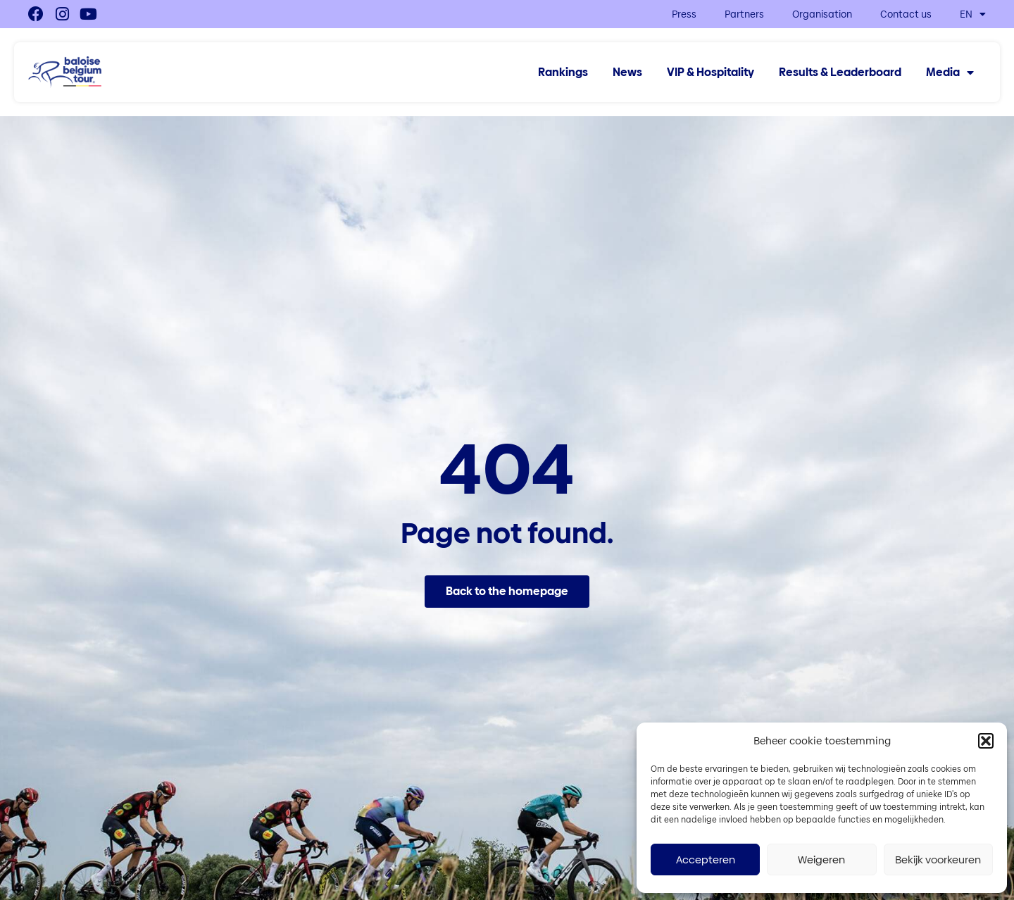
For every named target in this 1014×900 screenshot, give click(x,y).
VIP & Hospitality (710, 72)
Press (684, 14)
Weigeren (821, 859)
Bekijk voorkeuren (938, 859)
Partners (744, 14)
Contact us (906, 14)
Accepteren (705, 859)
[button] (986, 741)
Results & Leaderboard (840, 72)
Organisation (822, 14)
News (627, 72)
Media (950, 72)
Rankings (563, 72)
